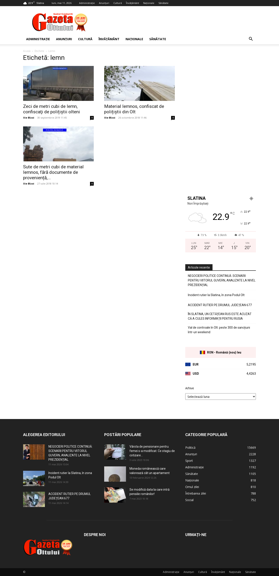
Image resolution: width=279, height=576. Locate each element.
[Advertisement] (176, 22)
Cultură (117, 3)
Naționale (148, 3)
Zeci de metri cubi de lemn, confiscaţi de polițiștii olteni (51, 109)
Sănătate (163, 3)
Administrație (87, 3)
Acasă (27, 51)
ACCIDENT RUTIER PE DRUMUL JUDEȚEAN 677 (220, 305)
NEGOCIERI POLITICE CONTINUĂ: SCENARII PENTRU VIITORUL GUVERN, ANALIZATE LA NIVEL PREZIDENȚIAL (221, 280)
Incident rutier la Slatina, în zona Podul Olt (216, 295)
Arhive (189, 388)
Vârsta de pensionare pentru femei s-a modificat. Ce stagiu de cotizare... (152, 451)
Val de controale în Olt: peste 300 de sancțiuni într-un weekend (219, 330)
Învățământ (132, 3)
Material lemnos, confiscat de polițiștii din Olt (134, 109)
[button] (250, 39)
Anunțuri (104, 3)
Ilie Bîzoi (28, 117)
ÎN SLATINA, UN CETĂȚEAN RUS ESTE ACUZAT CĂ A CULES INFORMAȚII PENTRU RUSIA (220, 316)
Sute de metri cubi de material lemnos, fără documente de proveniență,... (53, 172)
